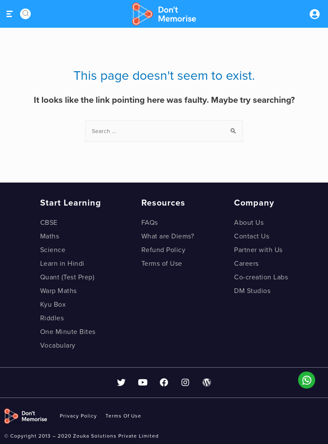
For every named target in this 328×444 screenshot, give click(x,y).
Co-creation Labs (261, 277)
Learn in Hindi (62, 263)
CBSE (49, 222)
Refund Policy (163, 250)
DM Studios (252, 291)
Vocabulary (58, 345)
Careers (246, 263)
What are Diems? (167, 236)
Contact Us (251, 236)
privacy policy (78, 416)
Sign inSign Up (314, 14)
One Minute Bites (68, 332)
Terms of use (123, 416)
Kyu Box (53, 304)
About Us (249, 222)
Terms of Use (161, 263)
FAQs (149, 222)
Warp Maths (58, 291)
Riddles (52, 318)
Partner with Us (258, 250)
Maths (49, 236)
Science (53, 250)
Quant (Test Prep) (67, 277)
